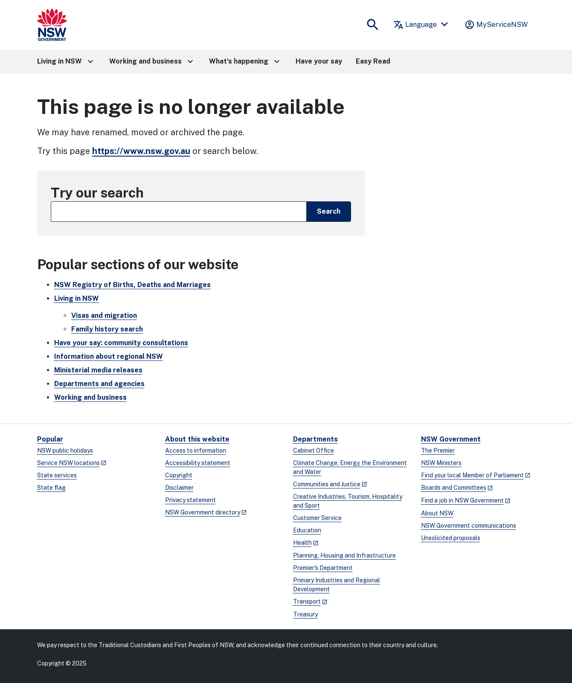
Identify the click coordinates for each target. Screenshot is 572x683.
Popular (50, 439)
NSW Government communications (468, 525)
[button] (66, 61)
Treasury (305, 614)
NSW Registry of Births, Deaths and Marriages (132, 285)
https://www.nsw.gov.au (141, 151)
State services (57, 475)
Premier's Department (323, 567)
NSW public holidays (65, 450)
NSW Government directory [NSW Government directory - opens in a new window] (202, 512)
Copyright (178, 475)
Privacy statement (190, 500)
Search (328, 211)
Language (415, 25)
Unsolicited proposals (450, 538)
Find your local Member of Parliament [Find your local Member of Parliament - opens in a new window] (472, 475)
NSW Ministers (441, 462)
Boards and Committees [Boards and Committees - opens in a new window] (453, 487)
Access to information (195, 450)
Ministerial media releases (98, 370)
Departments (315, 439)
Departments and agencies (99, 384)
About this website (197, 439)
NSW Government (451, 439)
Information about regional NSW (108, 356)
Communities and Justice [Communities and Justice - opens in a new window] (326, 484)
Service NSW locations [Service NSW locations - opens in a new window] (68, 462)
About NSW (437, 513)
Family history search (107, 329)
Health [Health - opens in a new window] (302, 542)
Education (307, 530)
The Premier (438, 450)
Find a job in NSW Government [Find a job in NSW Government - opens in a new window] (462, 500)
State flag (51, 487)
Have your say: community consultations (121, 343)
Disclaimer (179, 487)
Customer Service (317, 517)
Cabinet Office (313, 450)
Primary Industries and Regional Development (336, 585)
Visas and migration (104, 315)
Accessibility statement (197, 462)
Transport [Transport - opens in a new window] (307, 601)
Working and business (90, 397)
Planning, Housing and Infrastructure (344, 555)
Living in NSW (76, 298)
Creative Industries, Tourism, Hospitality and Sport (347, 501)
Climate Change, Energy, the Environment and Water (350, 467)
